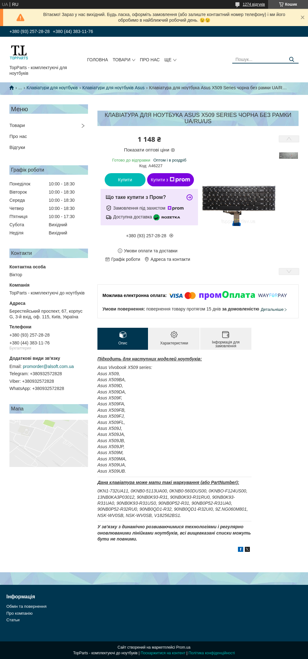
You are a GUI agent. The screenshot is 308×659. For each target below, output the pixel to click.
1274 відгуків (254, 4)
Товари (121, 59)
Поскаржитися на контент (163, 653)
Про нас (150, 59)
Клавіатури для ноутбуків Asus (113, 87)
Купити (125, 179)
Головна (97, 59)
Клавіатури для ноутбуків (52, 87)
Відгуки (17, 147)
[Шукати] (291, 59)
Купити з (170, 180)
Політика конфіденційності (212, 653)
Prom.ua (183, 647)
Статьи (12, 620)
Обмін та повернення (26, 606)
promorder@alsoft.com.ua (48, 366)
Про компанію (19, 613)
